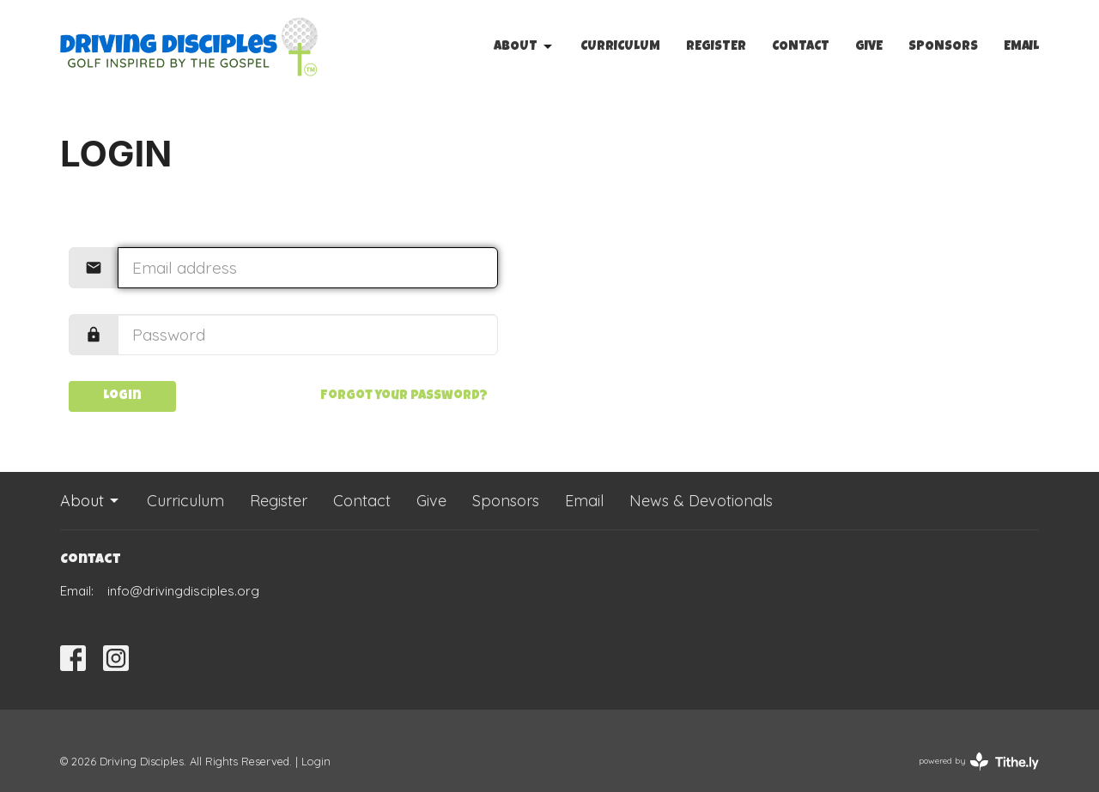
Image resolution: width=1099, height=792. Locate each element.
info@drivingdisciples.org (183, 591)
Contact (800, 46)
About (524, 47)
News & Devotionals (701, 501)
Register (716, 46)
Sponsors (943, 46)
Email (1021, 46)
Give (869, 46)
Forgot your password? (404, 396)
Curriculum (620, 46)
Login (122, 396)
